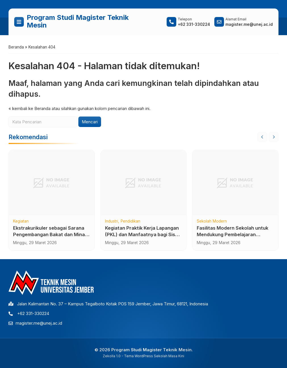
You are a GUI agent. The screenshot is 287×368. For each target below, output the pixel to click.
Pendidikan (130, 221)
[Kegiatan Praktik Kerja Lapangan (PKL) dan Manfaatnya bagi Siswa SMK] (144, 182)
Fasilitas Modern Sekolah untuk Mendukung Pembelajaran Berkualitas (232, 234)
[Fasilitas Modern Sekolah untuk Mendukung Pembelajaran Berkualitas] (235, 182)
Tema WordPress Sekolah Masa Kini (154, 356)
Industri (111, 221)
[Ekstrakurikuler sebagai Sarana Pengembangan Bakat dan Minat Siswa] (52, 182)
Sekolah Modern (212, 221)
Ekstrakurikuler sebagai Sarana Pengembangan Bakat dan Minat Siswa (50, 234)
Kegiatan (21, 221)
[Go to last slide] (262, 137)
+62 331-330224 (33, 313)
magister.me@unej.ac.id (39, 323)
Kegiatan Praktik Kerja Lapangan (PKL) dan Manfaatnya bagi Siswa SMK (143, 234)
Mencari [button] (90, 121)
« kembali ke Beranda (30, 108)
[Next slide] (273, 137)
